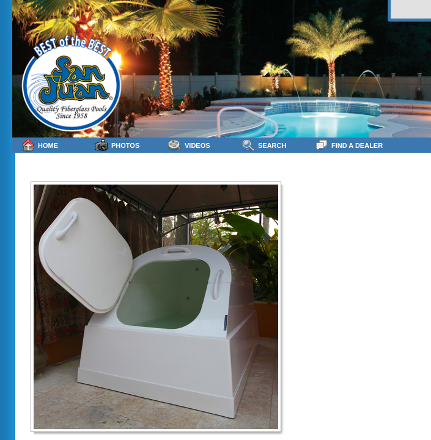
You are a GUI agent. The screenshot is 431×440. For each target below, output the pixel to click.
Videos (189, 145)
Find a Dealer (349, 145)
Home (39, 145)
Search (263, 145)
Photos (117, 145)
